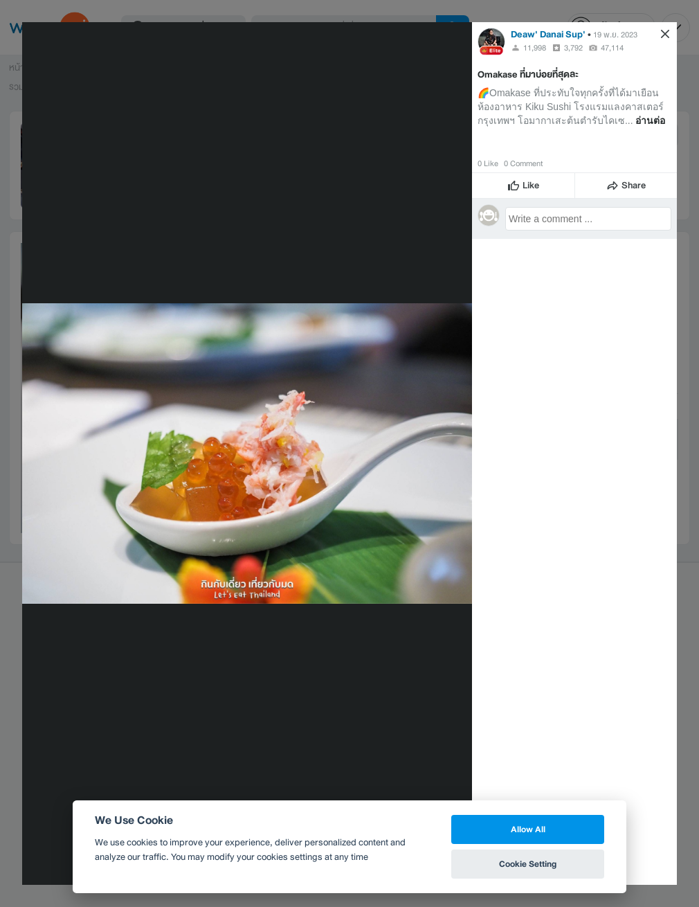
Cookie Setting (527, 863)
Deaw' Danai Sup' (548, 34)
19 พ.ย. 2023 (615, 34)
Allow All (528, 829)
